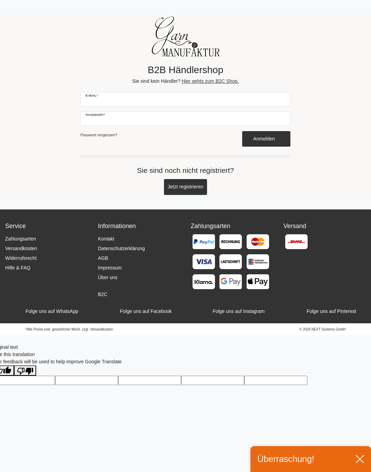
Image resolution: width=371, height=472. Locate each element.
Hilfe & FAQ (17, 268)
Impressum (110, 268)
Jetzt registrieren (185, 186)
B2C (102, 294)
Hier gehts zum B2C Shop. (210, 81)
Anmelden (266, 138)
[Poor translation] (25, 370)
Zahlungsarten (20, 239)
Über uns (107, 277)
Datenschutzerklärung (121, 248)
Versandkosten (21, 248)
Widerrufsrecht (21, 258)
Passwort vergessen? (98, 135)
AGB (103, 258)
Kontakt (106, 239)
